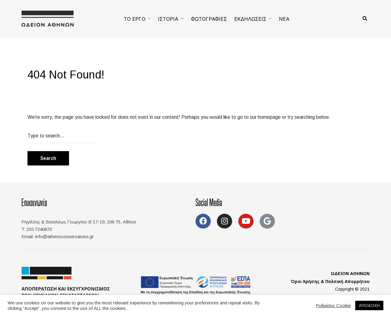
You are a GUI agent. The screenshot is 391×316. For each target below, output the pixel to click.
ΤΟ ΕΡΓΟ (134, 19)
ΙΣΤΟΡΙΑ (168, 19)
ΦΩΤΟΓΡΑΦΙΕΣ (209, 19)
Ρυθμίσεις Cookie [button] (333, 305)
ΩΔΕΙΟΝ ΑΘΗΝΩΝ (350, 273)
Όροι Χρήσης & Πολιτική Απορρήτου (330, 281)
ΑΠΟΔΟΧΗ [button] (369, 305)
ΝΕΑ (284, 19)
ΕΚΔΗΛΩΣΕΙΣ (250, 19)
